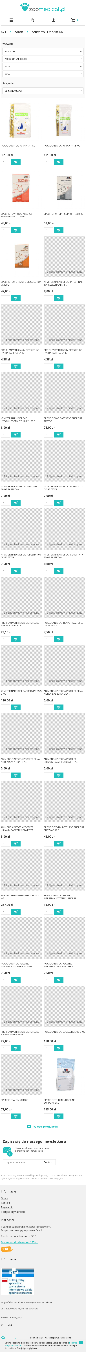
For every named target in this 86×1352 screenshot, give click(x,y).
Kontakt (5, 1203)
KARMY (19, 31)
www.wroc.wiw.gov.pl (12, 1317)
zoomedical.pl (36, 1337)
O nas (4, 1198)
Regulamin (7, 1207)
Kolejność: (8, 83)
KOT (3, 31)
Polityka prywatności (13, 1212)
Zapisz (47, 1162)
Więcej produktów (45, 1126)
